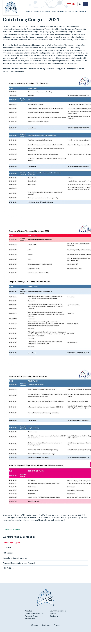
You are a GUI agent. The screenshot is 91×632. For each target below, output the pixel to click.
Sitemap (34, 625)
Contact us (54, 616)
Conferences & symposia (19, 536)
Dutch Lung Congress (11, 543)
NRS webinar (8, 553)
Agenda (53, 613)
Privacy (57, 625)
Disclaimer (45, 625)
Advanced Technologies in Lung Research (19, 563)
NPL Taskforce (8, 568)
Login (79, 4)
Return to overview (12, 529)
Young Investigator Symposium (15, 558)
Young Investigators (58, 611)
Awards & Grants (31, 616)
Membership (30, 619)
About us (28, 611)
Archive (8, 548)
